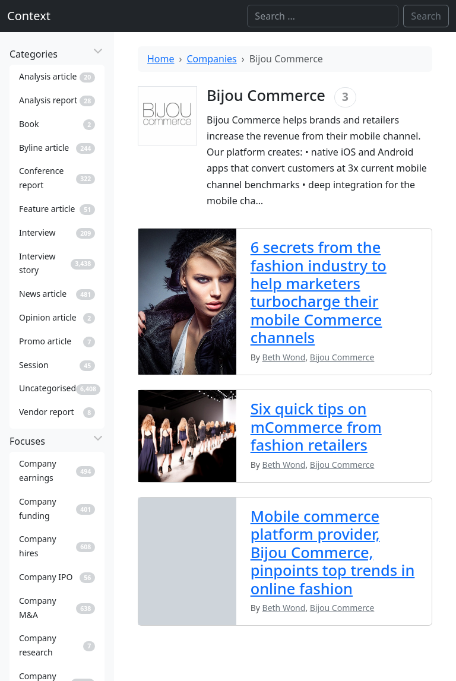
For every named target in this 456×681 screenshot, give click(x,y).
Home (161, 58)
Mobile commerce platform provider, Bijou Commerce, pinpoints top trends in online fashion (333, 552)
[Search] (322, 16)
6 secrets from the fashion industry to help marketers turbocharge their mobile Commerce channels (319, 292)
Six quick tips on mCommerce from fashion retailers (316, 426)
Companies (212, 58)
